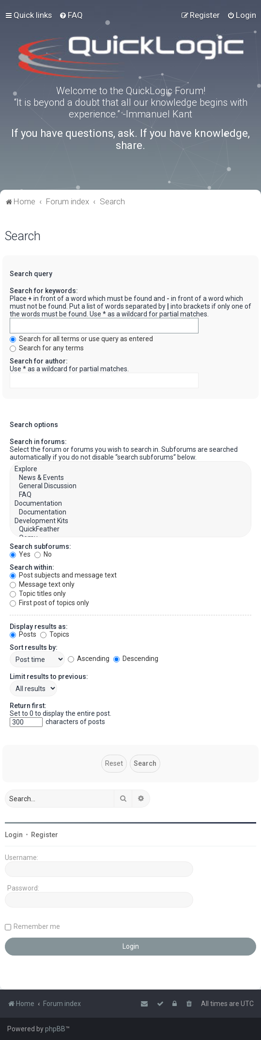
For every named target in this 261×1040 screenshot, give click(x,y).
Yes (20, 554)
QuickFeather (130, 529)
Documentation (130, 503)
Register (44, 835)
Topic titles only (38, 593)
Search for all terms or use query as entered (81, 339)
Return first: (28, 706)
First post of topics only (49, 603)
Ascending (88, 658)
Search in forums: (38, 442)
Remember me (37, 926)
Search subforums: (40, 546)
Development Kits (130, 521)
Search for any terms (47, 348)
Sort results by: (34, 647)
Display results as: (39, 626)
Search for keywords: (44, 291)
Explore (130, 469)
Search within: (32, 567)
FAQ (130, 495)
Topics (54, 634)
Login (14, 835)
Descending (135, 658)
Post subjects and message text (63, 575)
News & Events (130, 478)
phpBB (55, 1029)
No (43, 554)
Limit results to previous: (49, 676)
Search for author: (39, 361)
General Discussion (130, 486)
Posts (23, 634)
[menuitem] (71, 15)
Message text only (42, 584)
